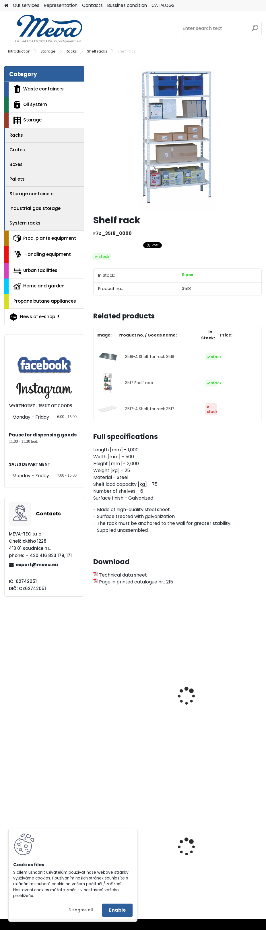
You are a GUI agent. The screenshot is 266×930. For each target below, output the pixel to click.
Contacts (92, 5)
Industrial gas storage (35, 208)
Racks (71, 51)
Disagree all (81, 910)
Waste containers (38, 89)
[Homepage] (6, 5)
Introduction (19, 51)
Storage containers (31, 194)
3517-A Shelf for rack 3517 (149, 409)
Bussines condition (127, 5)
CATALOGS (163, 5)
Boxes (16, 164)
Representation (60, 5)
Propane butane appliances (44, 301)
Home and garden (39, 286)
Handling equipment (42, 254)
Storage (48, 51)
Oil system (30, 105)
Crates (17, 150)
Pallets (17, 179)
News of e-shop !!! (35, 317)
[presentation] (96, 689)
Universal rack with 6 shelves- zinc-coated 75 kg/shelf (130, 707)
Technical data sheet (120, 575)
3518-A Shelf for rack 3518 (149, 356)
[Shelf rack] (177, 138)
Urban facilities (35, 270)
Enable (117, 910)
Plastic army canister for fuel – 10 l (218, 864)
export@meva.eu (37, 564)
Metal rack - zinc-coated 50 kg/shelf (215, 707)
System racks (24, 223)
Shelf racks (97, 51)
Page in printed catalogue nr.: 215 (133, 582)
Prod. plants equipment (44, 238)
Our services (26, 5)
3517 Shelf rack (139, 383)
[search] (255, 30)
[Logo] (43, 28)
